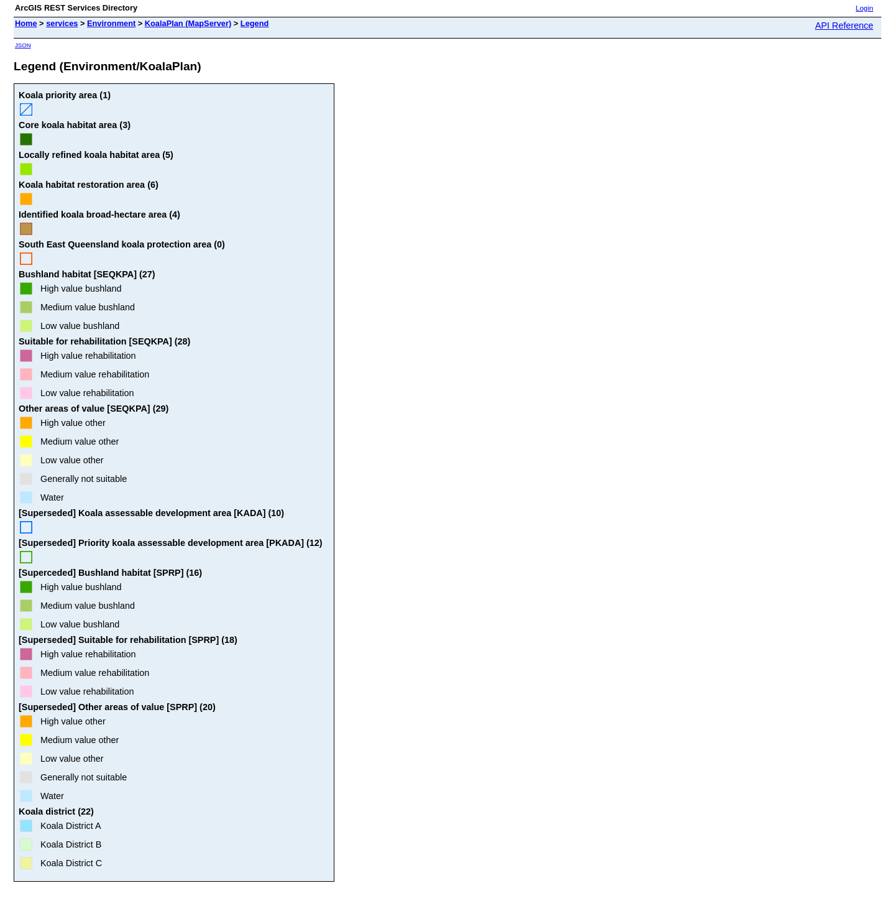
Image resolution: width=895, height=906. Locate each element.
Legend (255, 23)
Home (26, 23)
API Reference (844, 25)
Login (864, 8)
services (62, 23)
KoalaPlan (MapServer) (188, 23)
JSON (23, 45)
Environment (111, 23)
